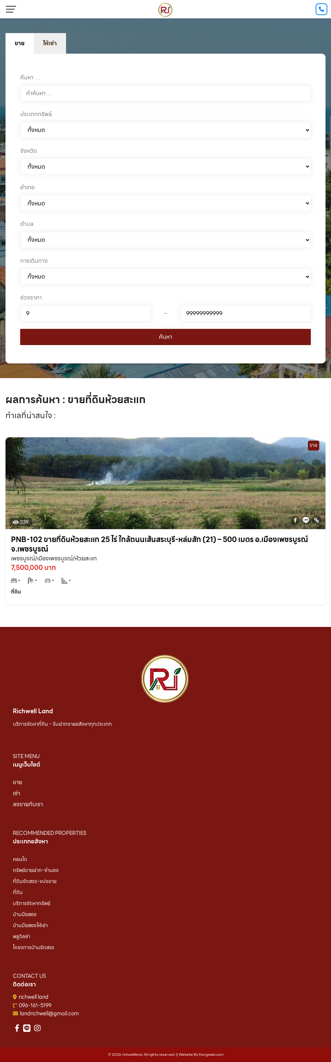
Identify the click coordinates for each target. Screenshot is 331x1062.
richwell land (33, 997)
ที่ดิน (18, 892)
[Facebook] (295, 520)
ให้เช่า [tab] (50, 43)
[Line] (305, 520)
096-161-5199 (35, 1005)
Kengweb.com (211, 1054)
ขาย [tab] (20, 43)
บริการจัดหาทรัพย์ (31, 903)
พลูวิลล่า (21, 936)
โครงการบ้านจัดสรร (33, 947)
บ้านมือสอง (25, 914)
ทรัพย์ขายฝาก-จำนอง (36, 870)
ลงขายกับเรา (28, 804)
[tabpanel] (165, 208)
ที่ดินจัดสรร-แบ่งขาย (35, 881)
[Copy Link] (316, 520)
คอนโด (20, 859)
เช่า (16, 793)
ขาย (17, 782)
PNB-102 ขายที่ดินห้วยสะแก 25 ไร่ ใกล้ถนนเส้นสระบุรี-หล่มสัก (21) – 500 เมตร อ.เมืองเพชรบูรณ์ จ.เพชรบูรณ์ (159, 544)
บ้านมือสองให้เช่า (30, 925)
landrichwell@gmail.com (49, 1013)
